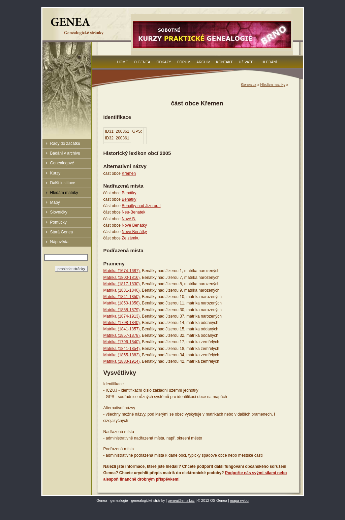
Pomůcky (58, 222)
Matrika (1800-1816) (121, 277)
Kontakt (224, 62)
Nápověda (59, 241)
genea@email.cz (181, 500)
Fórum (183, 62)
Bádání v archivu (65, 153)
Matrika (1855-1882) (121, 355)
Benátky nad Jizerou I (141, 205)
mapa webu (239, 500)
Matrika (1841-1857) (121, 329)
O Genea (142, 62)
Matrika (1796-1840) (121, 341)
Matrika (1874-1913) (121, 316)
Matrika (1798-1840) (121, 322)
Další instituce (62, 183)
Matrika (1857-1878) (121, 335)
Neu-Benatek (133, 212)
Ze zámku (130, 238)
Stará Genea (61, 232)
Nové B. (129, 219)
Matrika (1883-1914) (121, 361)
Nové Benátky (134, 225)
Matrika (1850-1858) (121, 303)
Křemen (129, 173)
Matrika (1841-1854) (121, 348)
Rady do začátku (65, 143)
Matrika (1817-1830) (121, 284)
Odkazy (163, 62)
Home (122, 62)
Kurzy (55, 173)
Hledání (269, 62)
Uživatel (247, 62)
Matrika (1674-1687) (121, 270)
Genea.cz (248, 85)
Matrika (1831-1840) (121, 290)
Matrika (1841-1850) (121, 296)
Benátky (129, 193)
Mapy (55, 202)
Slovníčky (58, 212)
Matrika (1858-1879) (121, 309)
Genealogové (62, 163)
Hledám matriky (64, 192)
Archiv (203, 62)
